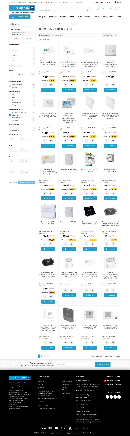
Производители (67, 384)
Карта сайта (66, 393)
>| (47, 356)
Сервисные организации (46, 408)
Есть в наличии (44, 39)
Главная (40, 24)
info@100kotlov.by (88, 390)
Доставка (63, 17)
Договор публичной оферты (47, 398)
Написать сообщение (65, 389)
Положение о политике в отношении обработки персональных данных (46, 393)
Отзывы (97, 17)
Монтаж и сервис (44, 405)
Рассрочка (53, 17)
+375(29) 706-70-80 (113, 380)
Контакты (41, 402)
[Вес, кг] (15, 172)
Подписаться (103, 364)
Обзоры (88, 17)
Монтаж (80, 17)
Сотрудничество (108, 17)
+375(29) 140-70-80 (102, 2)
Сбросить (15, 39)
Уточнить (29, 39)
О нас (119, 17)
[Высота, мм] (15, 161)
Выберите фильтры (26, 182)
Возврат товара (67, 381)
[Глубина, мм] (15, 150)
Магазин (41, 381)
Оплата (71, 17)
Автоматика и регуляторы (50, 24)
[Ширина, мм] (15, 138)
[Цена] (13, 74)
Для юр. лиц (42, 17)
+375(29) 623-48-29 (114, 384)
